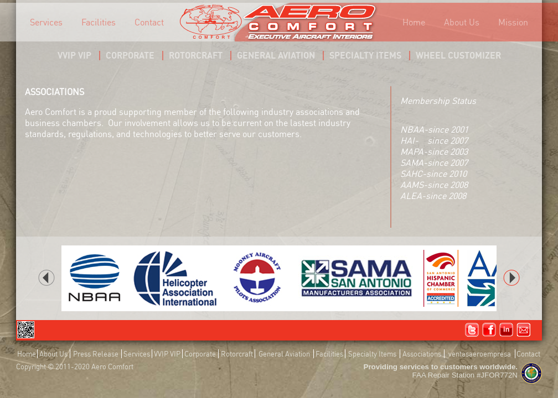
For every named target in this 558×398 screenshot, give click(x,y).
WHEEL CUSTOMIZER (458, 55)
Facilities (98, 22)
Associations (421, 353)
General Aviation (284, 353)
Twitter (472, 330)
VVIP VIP (74, 55)
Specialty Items (372, 353)
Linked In (506, 330)
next (511, 278)
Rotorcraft (237, 353)
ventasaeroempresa (479, 353)
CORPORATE (130, 55)
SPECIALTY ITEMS (365, 55)
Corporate (200, 353)
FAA (531, 373)
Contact (149, 22)
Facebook (489, 330)
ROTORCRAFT (196, 55)
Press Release (95, 353)
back (46, 278)
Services (46, 22)
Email (523, 330)
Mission (513, 22)
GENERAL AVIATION (276, 55)
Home (413, 22)
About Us (461, 22)
